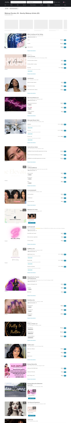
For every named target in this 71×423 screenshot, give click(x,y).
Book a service (31, 222)
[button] (18, 2)
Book (65, 40)
